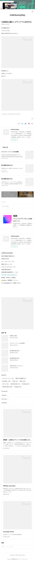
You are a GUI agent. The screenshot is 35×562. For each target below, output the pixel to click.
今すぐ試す (22, 7)
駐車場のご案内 (13, 335)
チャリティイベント (7, 378)
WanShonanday (15, 384)
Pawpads (18, 386)
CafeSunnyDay (17, 15)
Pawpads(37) (17, 114)
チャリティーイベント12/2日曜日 (10, 151)
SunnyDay (25, 384)
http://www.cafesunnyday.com (9, 275)
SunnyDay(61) (4, 114)
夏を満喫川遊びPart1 (7, 178)
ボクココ (5, 384)
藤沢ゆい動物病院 (21, 378)
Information (6, 381)
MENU (22, 381)
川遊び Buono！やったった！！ (17, 365)
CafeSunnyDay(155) (11, 114)
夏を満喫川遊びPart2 (7, 165)
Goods (15, 381)
